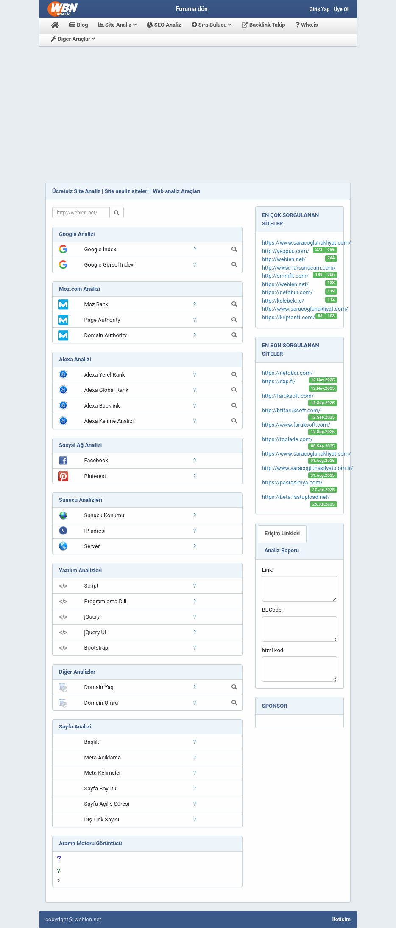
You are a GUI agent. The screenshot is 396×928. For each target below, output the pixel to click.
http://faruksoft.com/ (288, 396)
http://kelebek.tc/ (283, 301)
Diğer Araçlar (73, 39)
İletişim (341, 919)
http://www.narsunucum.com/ (299, 267)
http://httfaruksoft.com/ (291, 410)
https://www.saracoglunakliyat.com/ (306, 242)
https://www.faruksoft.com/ (296, 425)
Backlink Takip (263, 25)
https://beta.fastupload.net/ (296, 497)
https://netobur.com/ (287, 292)
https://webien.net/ (285, 284)
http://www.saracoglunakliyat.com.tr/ (307, 468)
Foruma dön (192, 9)
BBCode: (272, 610)
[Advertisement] (198, 114)
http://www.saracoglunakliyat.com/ (305, 309)
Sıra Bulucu (211, 25)
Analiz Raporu (282, 550)
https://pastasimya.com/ (292, 482)
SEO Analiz (164, 25)
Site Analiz (117, 25)
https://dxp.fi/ (279, 381)
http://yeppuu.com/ (286, 251)
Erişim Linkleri (282, 533)
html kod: (273, 650)
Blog (78, 25)
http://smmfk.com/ (285, 276)
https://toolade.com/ (287, 439)
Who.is (307, 25)
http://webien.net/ (284, 259)
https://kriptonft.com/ (288, 317)
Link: (267, 570)
